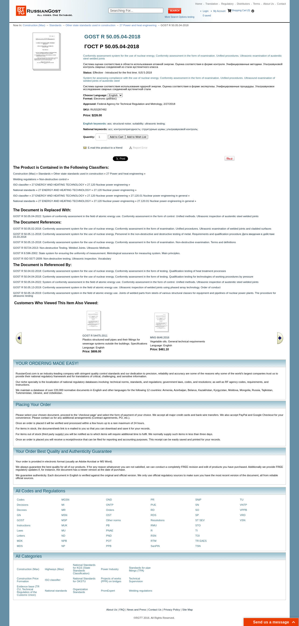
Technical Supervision (136, 580)
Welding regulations (24, 179)
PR (152, 499)
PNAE (109, 530)
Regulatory (227, 3)
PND (109, 535)
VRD (243, 515)
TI (196, 530)
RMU (154, 525)
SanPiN (155, 546)
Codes (21, 499)
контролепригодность (127, 129)
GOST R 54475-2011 (94, 335)
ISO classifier (21, 184)
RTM (153, 540)
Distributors (243, 3)
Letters (21, 535)
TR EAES (201, 540)
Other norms (113, 520)
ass (109, 123)
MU (63, 530)
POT (108, 540)
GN (19, 515)
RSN (153, 535)
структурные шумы (153, 129)
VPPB (243, 510)
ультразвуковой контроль (182, 129)
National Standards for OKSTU (84, 580)
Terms (256, 3)
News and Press (136, 609)
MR (63, 510)
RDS (153, 515)
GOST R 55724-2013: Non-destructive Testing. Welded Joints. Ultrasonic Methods (61, 247)
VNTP (243, 504)
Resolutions (157, 520)
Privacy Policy (172, 609)
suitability (137, 123)
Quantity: (89, 136)
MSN (64, 515)
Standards (55, 25)
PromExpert (108, 590)
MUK (64, 525)
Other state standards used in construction (90, 25)
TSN (198, 546)
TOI (197, 535)
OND (109, 499)
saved (207, 15)
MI (62, 504)
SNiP (198, 499)
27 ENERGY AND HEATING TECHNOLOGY (58, 184)
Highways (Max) (54, 569)
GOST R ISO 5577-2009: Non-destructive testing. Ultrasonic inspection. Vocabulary (62, 258)
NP (63, 546)
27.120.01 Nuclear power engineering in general (159, 195)
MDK (20, 540)
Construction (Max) (34, 25)
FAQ (122, 609)
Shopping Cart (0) (241, 10)
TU (241, 499)
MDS (20, 546)
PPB (108, 546)
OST (108, 515)
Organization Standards (80, 590)
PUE (153, 504)
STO (198, 525)
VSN (242, 520)
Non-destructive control (53, 179)
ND (63, 535)
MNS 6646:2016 (159, 337)
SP (197, 515)
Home (198, 3)
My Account (219, 11)
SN (197, 504)
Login (205, 11)
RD (152, 510)
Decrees (22, 510)
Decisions (22, 504)
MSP (64, 520)
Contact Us (154, 609)
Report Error (140, 147)
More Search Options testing (179, 17)
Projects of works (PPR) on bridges (111, 580)
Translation (211, 3)
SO (197, 510)
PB (108, 525)
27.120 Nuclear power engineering (107, 184)
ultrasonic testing (155, 123)
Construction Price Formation (28, 580)
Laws (20, 530)
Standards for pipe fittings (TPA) (140, 569)
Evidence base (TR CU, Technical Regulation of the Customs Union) (28, 590)
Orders (110, 510)
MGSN (65, 499)
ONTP (110, 504)
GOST (20, 520)
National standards (24, 190)
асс (110, 129)
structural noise (122, 123)
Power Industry (110, 569)
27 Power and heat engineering (138, 25)
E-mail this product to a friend (105, 147)
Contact (281, 3)
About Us (268, 3)
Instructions (23, 525)
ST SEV (200, 520)
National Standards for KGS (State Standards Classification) (84, 569)
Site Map (187, 609)
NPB (64, 540)
